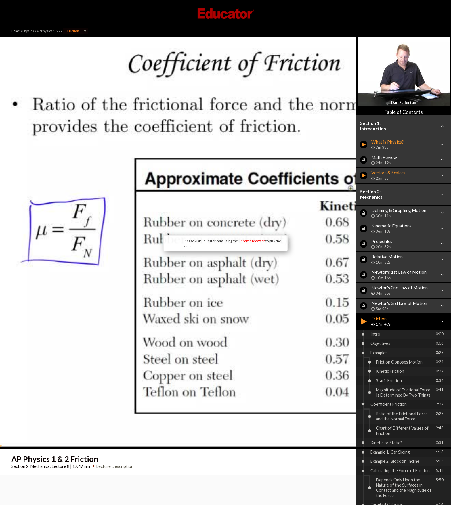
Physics (28, 31)
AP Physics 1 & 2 (48, 31)
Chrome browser (204, 198)
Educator (225, 13)
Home (15, 31)
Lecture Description (112, 380)
